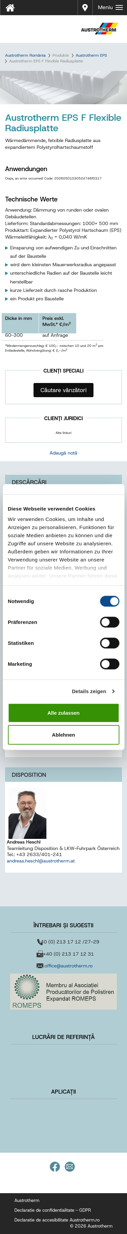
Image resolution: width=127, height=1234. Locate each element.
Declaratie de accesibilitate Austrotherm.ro (57, 1220)
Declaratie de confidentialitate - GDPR (53, 1210)
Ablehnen (63, 735)
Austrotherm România (25, 55)
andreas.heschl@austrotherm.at (41, 861)
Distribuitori (85, 7)
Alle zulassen (63, 712)
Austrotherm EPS (91, 55)
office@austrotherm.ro (68, 966)
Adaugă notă (64, 453)
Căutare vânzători (63, 390)
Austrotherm (27, 1200)
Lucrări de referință (63, 1037)
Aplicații (63, 1091)
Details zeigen (89, 691)
